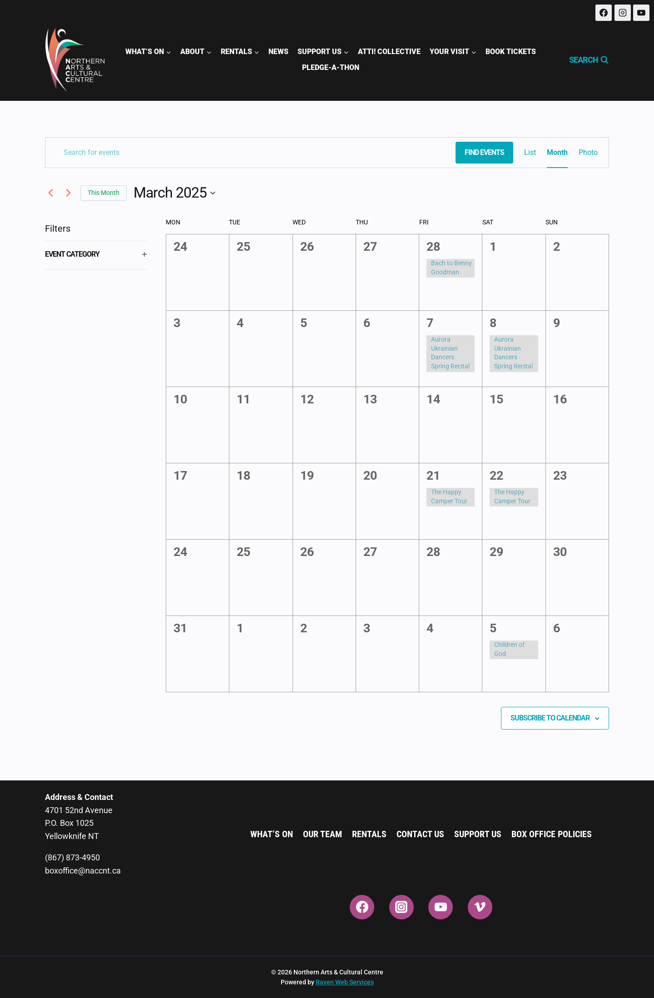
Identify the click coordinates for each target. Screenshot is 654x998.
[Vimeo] (480, 907)
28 (433, 246)
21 (433, 475)
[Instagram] (622, 13)
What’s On (271, 834)
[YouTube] (641, 13)
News (278, 51)
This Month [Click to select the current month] (103, 192)
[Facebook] (603, 13)
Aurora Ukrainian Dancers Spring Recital (450, 353)
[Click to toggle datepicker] (174, 193)
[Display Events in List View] (530, 153)
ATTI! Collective (389, 51)
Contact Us (420, 834)
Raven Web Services (345, 982)
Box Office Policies (551, 834)
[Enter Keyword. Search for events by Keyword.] (250, 153)
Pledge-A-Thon (330, 67)
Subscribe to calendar (550, 718)
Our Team (322, 834)
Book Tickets (511, 51)
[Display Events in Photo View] (588, 153)
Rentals (369, 834)
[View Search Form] (585, 60)
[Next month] (68, 193)
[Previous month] (50, 193)
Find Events (484, 152)
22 (496, 475)
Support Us (477, 834)
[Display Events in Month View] (557, 153)
